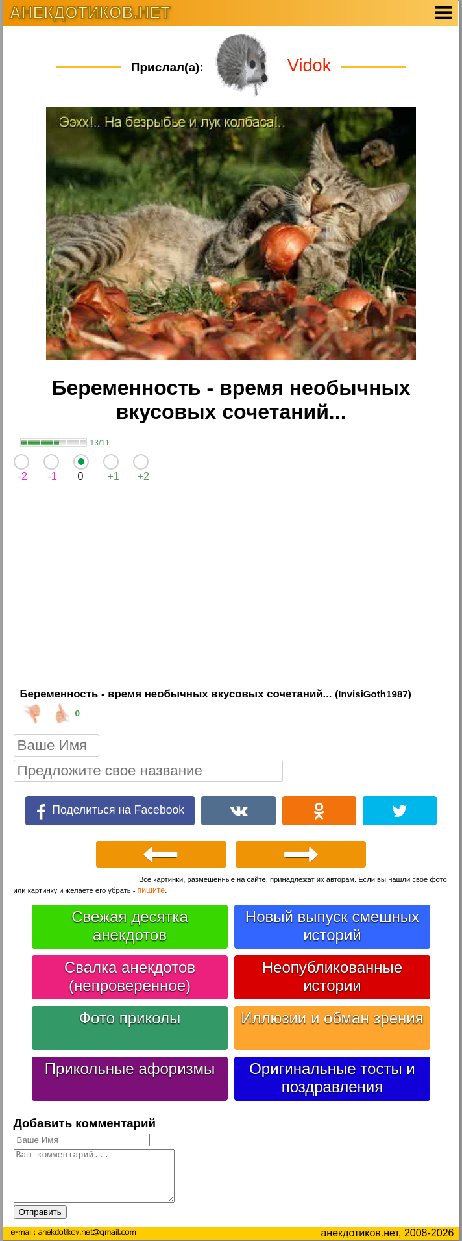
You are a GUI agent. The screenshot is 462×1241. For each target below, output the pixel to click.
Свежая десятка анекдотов (129, 926)
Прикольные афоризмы (130, 1068)
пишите (151, 890)
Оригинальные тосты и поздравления (332, 1078)
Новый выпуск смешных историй (332, 926)
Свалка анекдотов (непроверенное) (129, 976)
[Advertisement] (231, 588)
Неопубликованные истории (332, 976)
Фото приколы (129, 1018)
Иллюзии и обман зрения (332, 1018)
